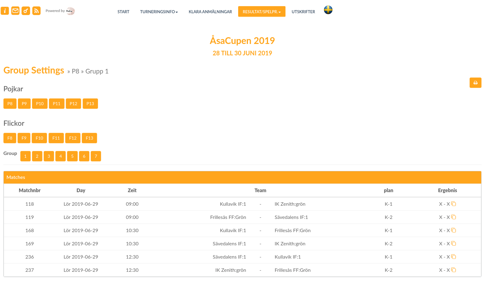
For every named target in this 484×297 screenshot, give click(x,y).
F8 (9, 138)
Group (10, 153)
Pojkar (13, 88)
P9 (24, 103)
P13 (90, 103)
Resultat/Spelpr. (262, 11)
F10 (39, 138)
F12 (73, 138)
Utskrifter (303, 11)
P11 (57, 103)
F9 (24, 138)
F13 (89, 138)
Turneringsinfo (159, 11)
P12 (73, 103)
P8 (10, 103)
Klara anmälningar (210, 11)
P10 (40, 103)
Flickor (13, 123)
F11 (56, 138)
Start (124, 11)
